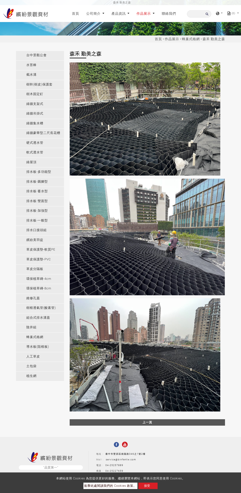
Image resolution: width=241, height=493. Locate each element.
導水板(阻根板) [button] (37, 346)
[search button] (206, 15)
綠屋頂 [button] (31, 162)
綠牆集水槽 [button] (34, 123)
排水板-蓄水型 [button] (37, 191)
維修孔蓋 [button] (33, 298)
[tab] (40, 55)
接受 (147, 486)
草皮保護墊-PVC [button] (38, 259)
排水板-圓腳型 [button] (37, 181)
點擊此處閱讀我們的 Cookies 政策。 (110, 486)
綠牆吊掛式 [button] (34, 113)
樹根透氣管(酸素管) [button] (41, 308)
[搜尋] (199, 14)
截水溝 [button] (31, 74)
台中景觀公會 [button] (36, 55)
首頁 (76, 13)
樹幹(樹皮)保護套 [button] (39, 84)
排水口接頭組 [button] (36, 230)
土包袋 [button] (31, 366)
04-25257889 (114, 465)
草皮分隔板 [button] (34, 269)
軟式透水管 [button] (34, 152)
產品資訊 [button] (119, 13)
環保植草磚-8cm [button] (38, 288)
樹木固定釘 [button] (34, 94)
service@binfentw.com (121, 459)
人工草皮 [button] (33, 356)
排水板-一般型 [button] (37, 220)
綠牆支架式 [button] (34, 104)
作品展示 (172, 39)
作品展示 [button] (144, 13)
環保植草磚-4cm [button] (38, 279)
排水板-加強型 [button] (37, 210)
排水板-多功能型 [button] (38, 172)
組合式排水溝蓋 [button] (38, 317)
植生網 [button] (31, 376)
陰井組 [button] (31, 327)
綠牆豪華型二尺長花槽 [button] (43, 133)
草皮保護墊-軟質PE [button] (40, 249)
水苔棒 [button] (31, 65)
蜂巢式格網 (191, 39)
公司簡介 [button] (93, 13)
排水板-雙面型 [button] (37, 201)
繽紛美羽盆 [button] (34, 240)
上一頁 (147, 422)
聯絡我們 (169, 13)
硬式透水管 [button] (34, 143)
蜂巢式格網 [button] (34, 337)
